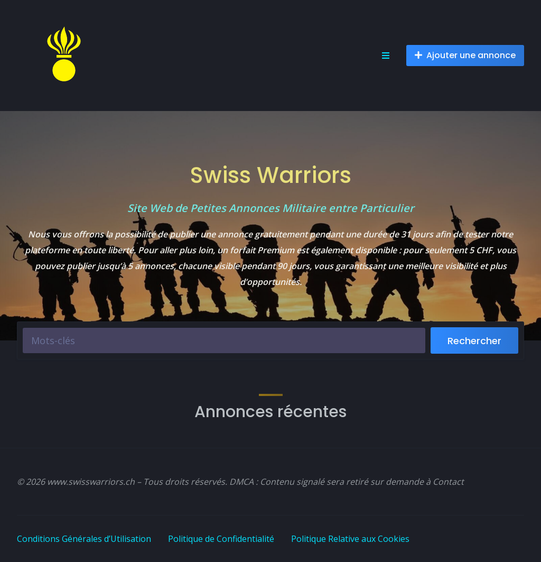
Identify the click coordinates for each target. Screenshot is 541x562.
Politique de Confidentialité (221, 539)
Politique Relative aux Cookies (350, 539)
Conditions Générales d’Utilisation (84, 539)
